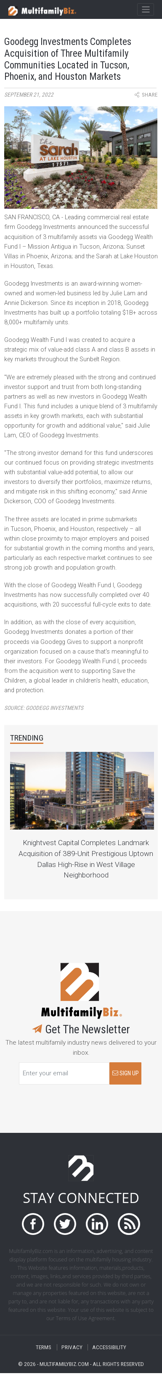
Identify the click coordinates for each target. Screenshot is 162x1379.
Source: (43, 708)
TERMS (43, 1347)
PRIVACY (71, 1347)
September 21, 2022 (28, 95)
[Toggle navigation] (145, 9)
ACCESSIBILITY (109, 1347)
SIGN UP (125, 1073)
